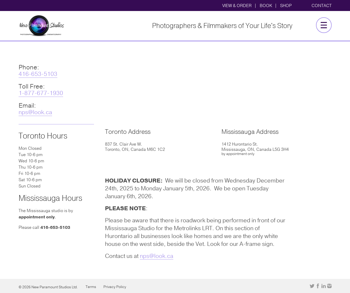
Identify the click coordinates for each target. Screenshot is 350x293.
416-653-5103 (38, 74)
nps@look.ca (35, 112)
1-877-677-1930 (41, 93)
